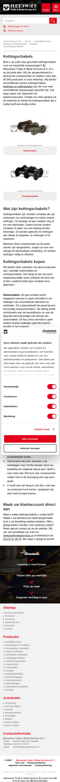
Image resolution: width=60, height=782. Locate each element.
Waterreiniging (12, 683)
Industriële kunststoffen (16, 686)
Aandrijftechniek (42, 41)
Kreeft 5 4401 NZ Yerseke (26, 741)
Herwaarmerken (13, 712)
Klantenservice (12, 622)
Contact (8, 628)
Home (28, 41)
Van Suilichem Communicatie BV (26, 772)
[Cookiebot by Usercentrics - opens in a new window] (42, 332)
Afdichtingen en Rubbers (17, 645)
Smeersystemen (13, 680)
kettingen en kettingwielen (18, 86)
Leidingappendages (15, 658)
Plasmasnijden (12, 722)
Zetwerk (9, 709)
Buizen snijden (12, 725)
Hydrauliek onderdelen (16, 654)
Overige (9, 689)
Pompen (9, 670)
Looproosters (11, 664)
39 (31, 780)
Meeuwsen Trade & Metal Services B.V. (35, 760)
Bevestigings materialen (17, 648)
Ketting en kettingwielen (15, 44)
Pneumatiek (11, 667)
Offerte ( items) (13, 31)
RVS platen (10, 716)
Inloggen (46, 10)
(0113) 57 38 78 (12, 539)
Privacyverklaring (35, 763)
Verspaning (10, 703)
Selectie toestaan (30, 448)
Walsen (8, 719)
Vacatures (10, 619)
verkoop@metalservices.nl (18, 535)
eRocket (29, 774)
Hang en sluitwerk (14, 651)
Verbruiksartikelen (14, 674)
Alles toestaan (30, 439)
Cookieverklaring (43, 765)
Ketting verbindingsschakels (20, 45)
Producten (10, 616)
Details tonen (42, 429)
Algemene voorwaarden (20, 765)
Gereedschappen (13, 677)
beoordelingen (40, 780)
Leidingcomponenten (15, 661)
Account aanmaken (14, 612)
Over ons (19, 763)
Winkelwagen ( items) (16, 26)
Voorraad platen (13, 706)
